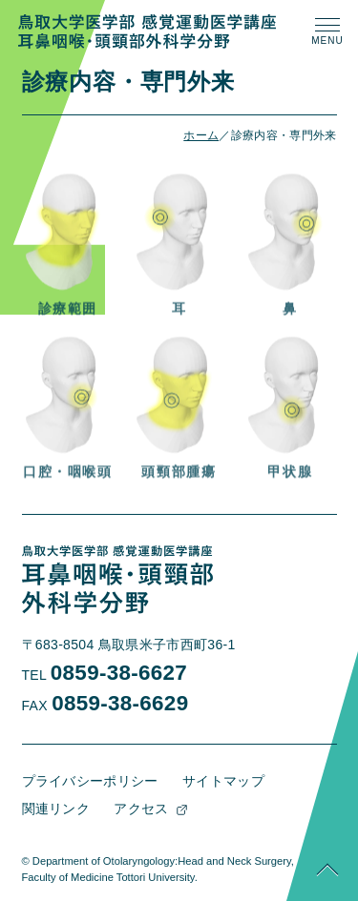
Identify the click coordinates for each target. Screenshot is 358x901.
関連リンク (56, 808)
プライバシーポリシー (90, 780)
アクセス (141, 808)
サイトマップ (223, 780)
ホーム (201, 135)
